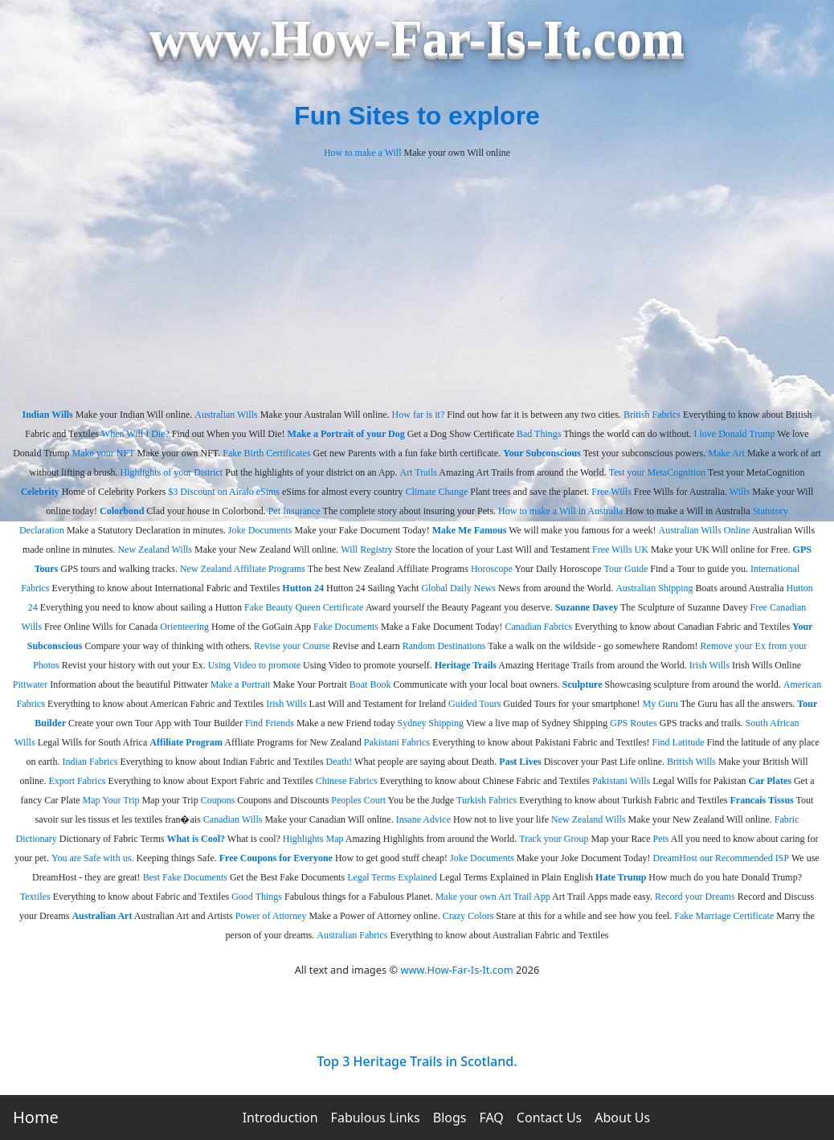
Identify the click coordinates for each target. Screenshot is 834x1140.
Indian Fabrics (89, 761)
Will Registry (367, 549)
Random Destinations (444, 646)
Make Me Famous (469, 530)
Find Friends (269, 723)
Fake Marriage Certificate (724, 915)
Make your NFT (103, 453)
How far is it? (418, 414)
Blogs (450, 1117)
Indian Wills (47, 414)
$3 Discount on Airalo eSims (224, 491)
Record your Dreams (695, 896)
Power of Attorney (271, 915)
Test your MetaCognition (657, 472)
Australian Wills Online (704, 530)
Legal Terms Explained (392, 877)
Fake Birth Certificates (266, 453)
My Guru (660, 703)
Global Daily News (458, 588)
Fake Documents (345, 626)
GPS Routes (633, 723)
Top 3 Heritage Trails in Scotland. (417, 1061)
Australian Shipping (654, 588)
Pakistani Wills (621, 781)
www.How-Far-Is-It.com (456, 969)
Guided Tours (474, 703)
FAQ (491, 1117)
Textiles (35, 896)
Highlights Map (313, 838)
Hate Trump (620, 877)
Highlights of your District (172, 472)
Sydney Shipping (431, 723)
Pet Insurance (294, 511)
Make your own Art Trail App (492, 896)
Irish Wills (709, 665)
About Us (622, 1117)
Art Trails (418, 472)
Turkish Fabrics (486, 800)
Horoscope (492, 568)
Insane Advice (423, 819)
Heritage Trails (466, 665)
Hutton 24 (303, 588)
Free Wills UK (620, 549)
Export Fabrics (76, 781)
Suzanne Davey (586, 607)
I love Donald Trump (734, 433)
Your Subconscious (542, 453)
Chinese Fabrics (347, 781)
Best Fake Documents (185, 877)
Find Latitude (678, 742)
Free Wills (611, 491)
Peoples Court (358, 800)
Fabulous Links (375, 1117)
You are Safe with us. (92, 858)
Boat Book (370, 684)
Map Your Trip (111, 800)
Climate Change (437, 491)
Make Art (726, 453)
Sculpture (582, 684)
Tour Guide (626, 568)
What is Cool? (195, 838)
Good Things (256, 896)
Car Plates (769, 781)
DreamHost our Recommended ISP (721, 858)
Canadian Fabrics (539, 626)
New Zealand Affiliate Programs (242, 568)
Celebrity (40, 491)
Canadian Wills (233, 819)
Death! (339, 761)
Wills (740, 491)
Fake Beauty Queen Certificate (303, 607)
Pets (661, 838)
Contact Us (549, 1117)
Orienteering (184, 626)
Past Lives (520, 761)
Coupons (218, 800)
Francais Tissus (762, 800)
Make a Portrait (241, 684)
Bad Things (539, 433)
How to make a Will (363, 152)
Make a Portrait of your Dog (346, 433)
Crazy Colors (468, 915)
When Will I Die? (135, 433)
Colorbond (122, 511)
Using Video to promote (254, 665)
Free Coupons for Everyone (276, 858)
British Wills (691, 761)
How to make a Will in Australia (560, 511)
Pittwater (30, 684)
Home (36, 1117)
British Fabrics (652, 414)
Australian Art (102, 915)
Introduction (280, 1117)
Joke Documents (260, 530)
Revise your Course (292, 646)
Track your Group (553, 838)
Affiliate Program (186, 742)
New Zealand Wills (154, 549)
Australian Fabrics (352, 935)
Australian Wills (225, 414)
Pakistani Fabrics (397, 742)
